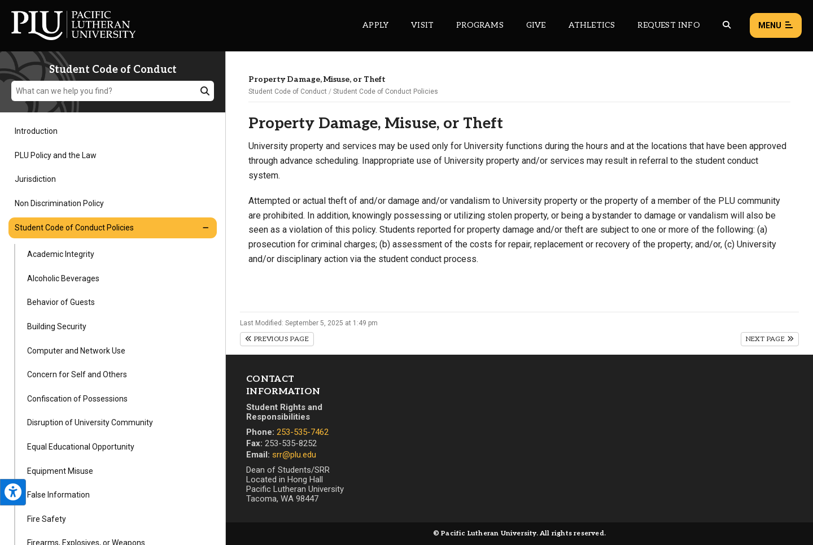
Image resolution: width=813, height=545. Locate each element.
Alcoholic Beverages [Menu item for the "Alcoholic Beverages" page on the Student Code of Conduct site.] (63, 278)
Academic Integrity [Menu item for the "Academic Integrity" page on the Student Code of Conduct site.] (60, 254)
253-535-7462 (303, 432)
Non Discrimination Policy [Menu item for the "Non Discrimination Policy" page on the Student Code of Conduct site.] (59, 203)
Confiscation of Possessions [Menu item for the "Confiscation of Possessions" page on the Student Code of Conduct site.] (77, 398)
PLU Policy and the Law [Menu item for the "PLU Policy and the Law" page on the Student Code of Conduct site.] (56, 155)
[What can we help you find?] (112, 91)
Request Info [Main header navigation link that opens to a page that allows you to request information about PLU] (668, 25)
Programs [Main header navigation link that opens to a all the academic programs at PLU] (480, 25)
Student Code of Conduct (287, 91)
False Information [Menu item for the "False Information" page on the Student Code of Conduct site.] (58, 494)
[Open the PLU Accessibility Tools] (13, 492)
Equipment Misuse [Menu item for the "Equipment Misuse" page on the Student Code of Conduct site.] (60, 471)
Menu (775, 25)
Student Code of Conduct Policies (385, 91)
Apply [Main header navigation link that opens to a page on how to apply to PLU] (375, 25)
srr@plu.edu (294, 455)
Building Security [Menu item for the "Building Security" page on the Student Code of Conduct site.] (56, 326)
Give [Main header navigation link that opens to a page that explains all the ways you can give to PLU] (536, 25)
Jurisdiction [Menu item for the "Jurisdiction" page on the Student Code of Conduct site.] (35, 179)
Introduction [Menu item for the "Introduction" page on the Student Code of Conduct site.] (36, 131)
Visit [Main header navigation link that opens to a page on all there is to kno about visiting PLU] (422, 25)
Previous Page (277, 339)
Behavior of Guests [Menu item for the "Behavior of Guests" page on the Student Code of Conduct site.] (61, 302)
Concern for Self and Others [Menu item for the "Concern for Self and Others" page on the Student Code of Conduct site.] (77, 374)
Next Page (770, 339)
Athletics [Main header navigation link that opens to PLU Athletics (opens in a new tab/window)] (592, 25)
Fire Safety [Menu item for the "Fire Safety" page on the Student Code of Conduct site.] (46, 519)
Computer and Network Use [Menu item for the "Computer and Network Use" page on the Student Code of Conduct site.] (76, 350)
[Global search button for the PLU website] (727, 25)
